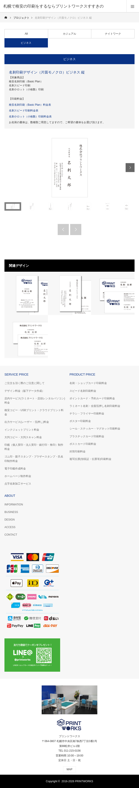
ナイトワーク (113, 33)
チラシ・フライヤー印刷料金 (87, 413)
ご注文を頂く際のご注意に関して (24, 383)
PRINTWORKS (84, 781)
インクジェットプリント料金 (21, 429)
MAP (69, 769)
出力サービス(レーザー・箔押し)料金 (26, 422)
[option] (69, 167)
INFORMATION (13, 504)
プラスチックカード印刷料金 (87, 436)
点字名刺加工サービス (17, 483)
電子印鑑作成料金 (15, 468)
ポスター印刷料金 (80, 421)
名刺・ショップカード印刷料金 (88, 383)
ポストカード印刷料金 (83, 443)
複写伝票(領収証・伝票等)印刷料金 (90, 459)
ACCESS (9, 527)
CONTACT (10, 534)
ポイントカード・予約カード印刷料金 (92, 398)
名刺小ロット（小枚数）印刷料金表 (30, 116)
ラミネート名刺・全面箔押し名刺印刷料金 (95, 406)
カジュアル (69, 33)
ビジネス (26, 42)
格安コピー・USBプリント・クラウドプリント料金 (33, 412)
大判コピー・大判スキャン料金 (23, 437)
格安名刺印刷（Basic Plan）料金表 (30, 104)
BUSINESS (11, 512)
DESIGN (9, 519)
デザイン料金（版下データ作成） (24, 390)
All (26, 33)
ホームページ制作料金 (17, 476)
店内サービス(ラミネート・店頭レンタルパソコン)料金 (34, 400)
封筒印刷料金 (78, 451)
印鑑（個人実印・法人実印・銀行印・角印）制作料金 (33, 447)
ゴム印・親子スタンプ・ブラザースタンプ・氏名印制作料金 (33, 458)
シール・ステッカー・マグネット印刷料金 (95, 428)
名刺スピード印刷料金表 (23, 110)
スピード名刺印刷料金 (83, 390)
